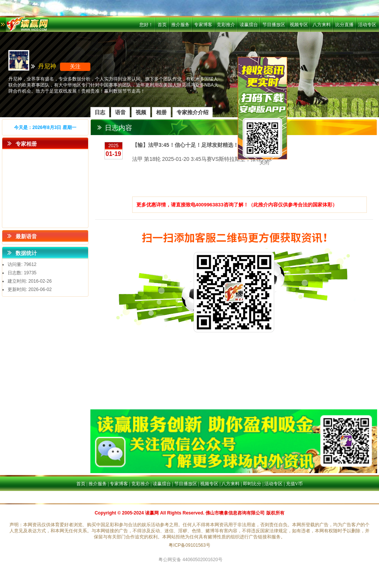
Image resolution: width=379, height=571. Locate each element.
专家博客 (203, 24)
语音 (120, 112)
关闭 (264, 162)
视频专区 (299, 24)
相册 (161, 112)
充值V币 (294, 483)
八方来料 (322, 24)
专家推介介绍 (192, 112)
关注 (75, 66)
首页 (162, 24)
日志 (100, 112)
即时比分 (252, 483)
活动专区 (367, 24)
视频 (141, 112)
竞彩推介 (226, 24)
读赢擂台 (249, 24)
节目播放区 (273, 24)
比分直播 (344, 24)
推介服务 (180, 24)
